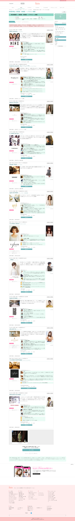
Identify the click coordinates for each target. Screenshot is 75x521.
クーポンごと (19, 22)
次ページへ (35, 453)
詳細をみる (26, 59)
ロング (32, 496)
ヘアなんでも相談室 (11, 502)
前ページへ (27, 453)
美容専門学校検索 (11, 507)
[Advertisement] (39, 437)
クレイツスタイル (11, 500)
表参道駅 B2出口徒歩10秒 (23, 64)
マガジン (13, 7)
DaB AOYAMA (15, 298)
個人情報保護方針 (49, 508)
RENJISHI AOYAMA (17, 394)
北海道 (20, 495)
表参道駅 (20, 29)
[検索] (14, 3)
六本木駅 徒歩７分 (25, 358)
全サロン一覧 (20, 500)
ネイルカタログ (45, 7)
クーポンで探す (21, 497)
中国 (19, 496)
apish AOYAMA (18, 192)
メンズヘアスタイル (41, 495)
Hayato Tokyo (15, 164)
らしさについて (48, 506)
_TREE (13, 259)
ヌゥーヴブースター (11, 501)
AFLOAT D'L (15, 329)
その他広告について (39, 507)
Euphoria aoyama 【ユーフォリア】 (22, 66)
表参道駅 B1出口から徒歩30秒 (23, 296)
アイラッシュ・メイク (54, 7)
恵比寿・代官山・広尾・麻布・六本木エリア (15, 358)
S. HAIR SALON (16, 133)
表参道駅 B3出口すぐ (22, 327)
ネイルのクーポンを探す (51, 495)
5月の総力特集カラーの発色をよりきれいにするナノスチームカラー (13, 494)
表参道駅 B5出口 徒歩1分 (22, 258)
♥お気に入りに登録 (50, 64)
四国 (21, 496)
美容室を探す (20, 492)
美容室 (21, 7)
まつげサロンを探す (51, 496)
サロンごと (12, 22)
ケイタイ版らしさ (20, 507)
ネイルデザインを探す (51, 492)
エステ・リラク (62, 7)
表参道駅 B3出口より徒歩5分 (23, 191)
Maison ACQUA (15, 102)
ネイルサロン (37, 7)
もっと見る (31, 449)
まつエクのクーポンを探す (52, 497)
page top (72, 464)
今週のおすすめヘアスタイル (32, 492)
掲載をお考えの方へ (30, 507)
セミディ (29, 496)
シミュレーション (40, 492)
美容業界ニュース (30, 510)
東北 (22, 495)
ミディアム (33, 495)
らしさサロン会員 (63, 0)
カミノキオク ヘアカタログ (13, 497)
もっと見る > (51, 44)
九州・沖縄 (24, 496)
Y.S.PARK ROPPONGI (20, 360)
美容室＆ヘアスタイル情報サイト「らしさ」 (37, 518)
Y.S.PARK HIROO (17, 223)
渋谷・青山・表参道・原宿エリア (14, 29)
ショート (29, 495)
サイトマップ (48, 507)
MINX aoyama (15, 31)
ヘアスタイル (29, 7)
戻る (64, 11)
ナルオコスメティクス (12, 496)
